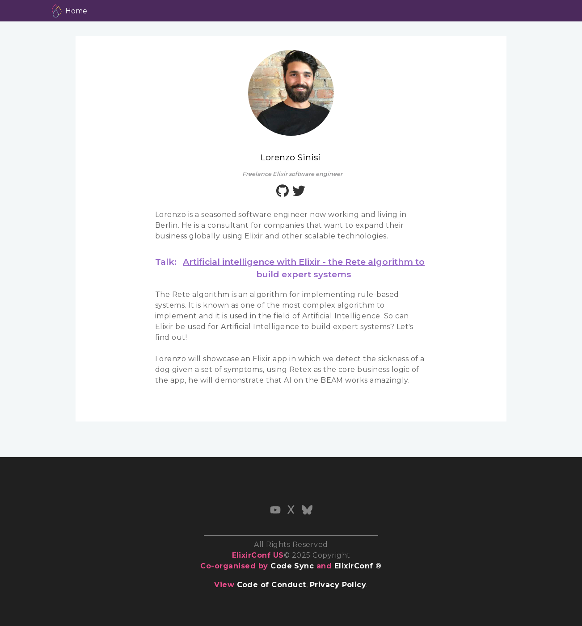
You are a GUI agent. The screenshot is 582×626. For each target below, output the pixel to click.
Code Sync (292, 566)
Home (76, 11)
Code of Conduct (271, 584)
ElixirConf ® (358, 566)
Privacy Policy (338, 584)
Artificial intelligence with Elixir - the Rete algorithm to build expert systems (304, 268)
